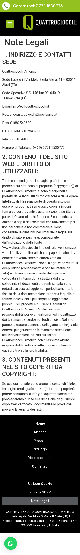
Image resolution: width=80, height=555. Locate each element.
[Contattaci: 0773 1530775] (6, 6)
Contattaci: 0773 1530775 (38, 6)
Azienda (40, 432)
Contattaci (40, 466)
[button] (10, 24)
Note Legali (40, 501)
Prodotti (40, 441)
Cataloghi (40, 449)
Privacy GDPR (40, 492)
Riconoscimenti (40, 458)
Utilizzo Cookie (40, 484)
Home (40, 424)
